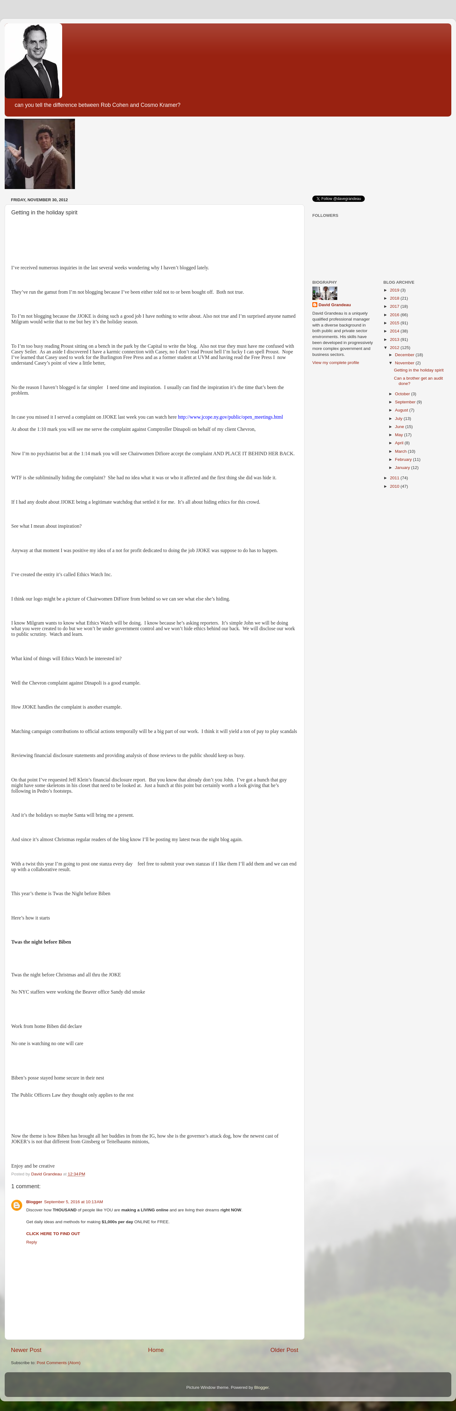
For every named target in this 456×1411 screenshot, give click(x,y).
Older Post (284, 1350)
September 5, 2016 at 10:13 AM (73, 1201)
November (405, 363)
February (404, 459)
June (400, 426)
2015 (395, 323)
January (403, 467)
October (403, 393)
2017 (395, 306)
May (399, 434)
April (400, 443)
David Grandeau (335, 304)
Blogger (34, 1201)
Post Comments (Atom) (59, 1362)
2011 (395, 478)
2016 (395, 314)
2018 (395, 298)
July (399, 418)
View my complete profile (335, 362)
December (405, 354)
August (402, 410)
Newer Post (26, 1350)
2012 (395, 347)
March (401, 451)
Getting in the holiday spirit (419, 370)
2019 (395, 290)
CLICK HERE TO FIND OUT (53, 1233)
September (406, 402)
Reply (31, 1242)
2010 (395, 486)
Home (156, 1350)
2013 (395, 339)
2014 (395, 331)
